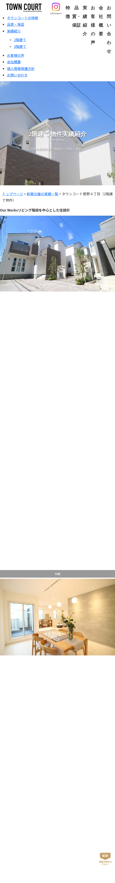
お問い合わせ (17, 75)
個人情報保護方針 (21, 68)
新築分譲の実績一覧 (42, 193)
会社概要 (14, 61)
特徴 (68, 12)
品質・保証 (76, 16)
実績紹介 (85, 20)
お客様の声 (93, 25)
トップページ (12, 193)
